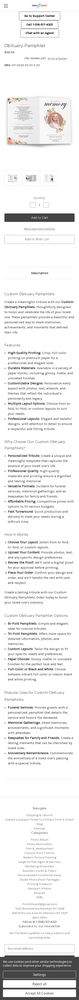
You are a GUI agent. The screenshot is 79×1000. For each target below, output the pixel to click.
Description (39, 273)
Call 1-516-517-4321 (39, 24)
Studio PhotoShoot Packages (40, 879)
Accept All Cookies (39, 993)
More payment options (39, 229)
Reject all (39, 984)
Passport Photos (39, 888)
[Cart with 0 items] (76, 5)
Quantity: (39, 197)
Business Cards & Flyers (39, 871)
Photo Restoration (39, 844)
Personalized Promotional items (39, 875)
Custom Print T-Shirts (39, 853)
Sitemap (39, 828)
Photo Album (39, 840)
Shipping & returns (39, 815)
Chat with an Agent (39, 33)
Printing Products (39, 884)
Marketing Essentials (39, 866)
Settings (39, 974)
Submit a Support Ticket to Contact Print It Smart (39, 819)
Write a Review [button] (57, 58)
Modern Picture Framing (39, 857)
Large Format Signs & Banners (39, 862)
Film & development (40, 848)
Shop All (39, 893)
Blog (39, 824)
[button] (39, 16)
